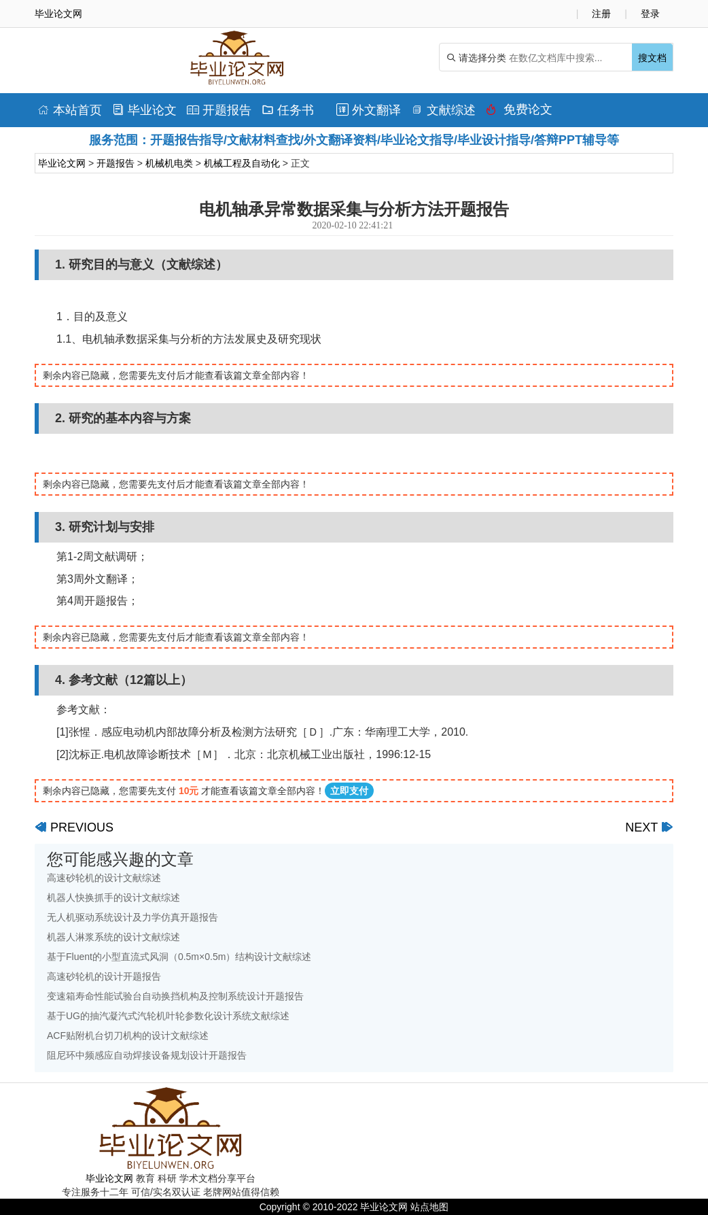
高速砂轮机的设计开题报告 (104, 976)
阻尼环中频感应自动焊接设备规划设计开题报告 (147, 1055)
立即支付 (349, 790)
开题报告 (219, 110)
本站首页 (69, 110)
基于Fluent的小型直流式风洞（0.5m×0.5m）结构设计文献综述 (179, 956)
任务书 (288, 110)
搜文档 (652, 57)
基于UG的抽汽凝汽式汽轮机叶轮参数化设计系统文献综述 (168, 1015)
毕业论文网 (62, 163)
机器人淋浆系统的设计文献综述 (113, 936)
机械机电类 (169, 163)
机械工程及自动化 (242, 163)
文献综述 (443, 110)
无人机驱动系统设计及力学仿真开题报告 (132, 917)
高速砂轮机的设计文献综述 (104, 877)
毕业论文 (144, 110)
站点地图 (429, 1206)
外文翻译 (368, 110)
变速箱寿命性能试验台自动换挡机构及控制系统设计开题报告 (175, 996)
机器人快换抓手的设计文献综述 (113, 897)
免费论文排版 (519, 113)
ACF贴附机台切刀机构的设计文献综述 (128, 1035)
